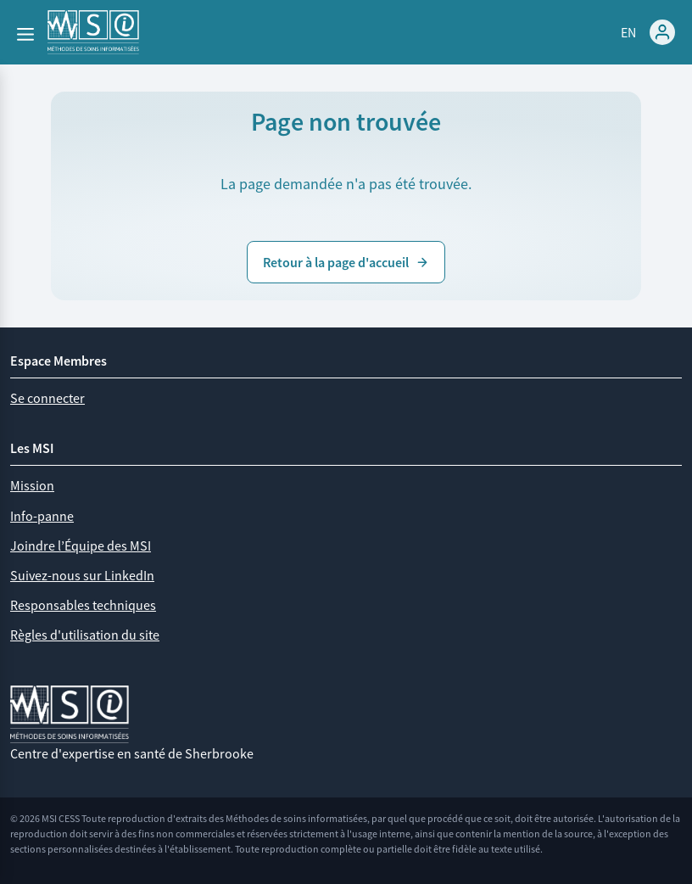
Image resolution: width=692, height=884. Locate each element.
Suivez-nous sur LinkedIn (82, 575)
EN (628, 32)
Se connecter (47, 397)
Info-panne (42, 515)
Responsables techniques (83, 604)
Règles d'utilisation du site (84, 634)
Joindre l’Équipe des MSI (80, 545)
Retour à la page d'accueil (346, 262)
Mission (32, 485)
